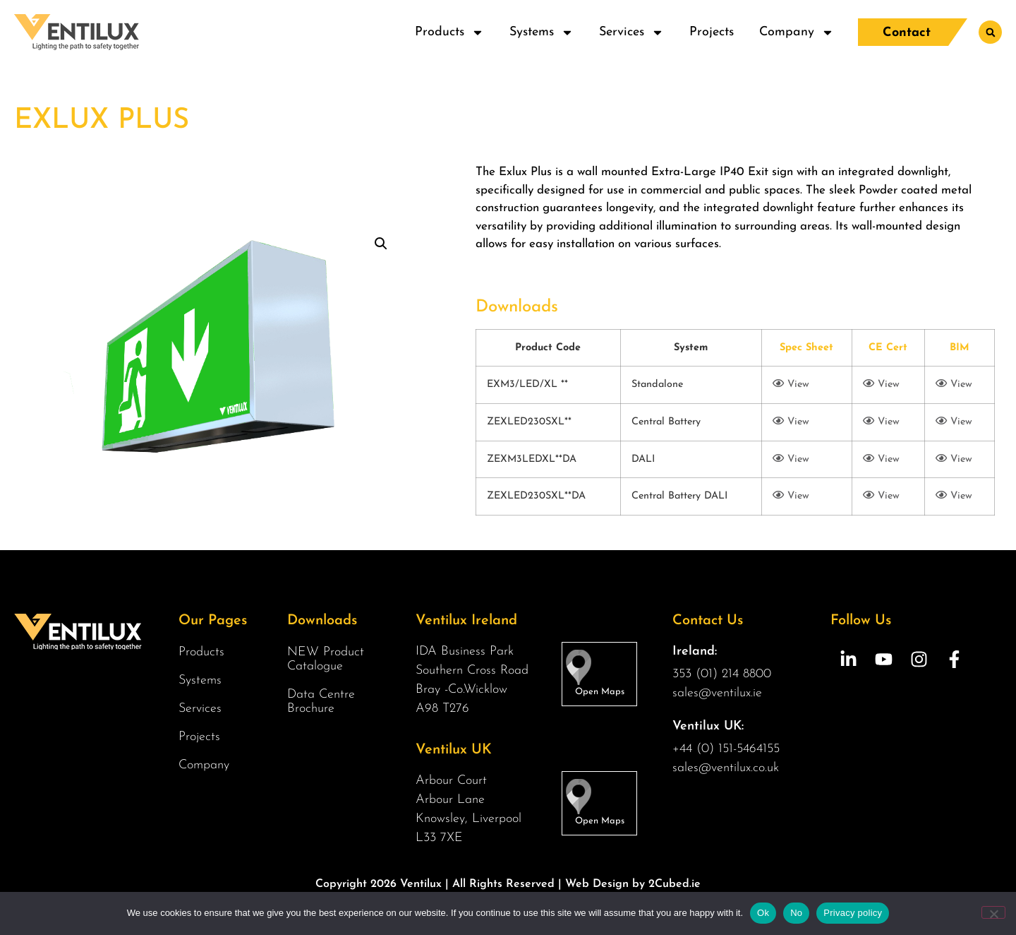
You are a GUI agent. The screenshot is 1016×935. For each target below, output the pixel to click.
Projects (711, 32)
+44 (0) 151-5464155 (726, 749)
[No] (993, 912)
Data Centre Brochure (321, 701)
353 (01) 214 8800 (721, 674)
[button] (990, 32)
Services (631, 32)
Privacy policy (852, 912)
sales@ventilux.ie (717, 693)
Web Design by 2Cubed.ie (633, 884)
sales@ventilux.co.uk (725, 768)
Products (449, 32)
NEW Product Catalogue (325, 659)
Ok (763, 912)
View (791, 384)
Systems (541, 32)
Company (796, 32)
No (796, 912)
